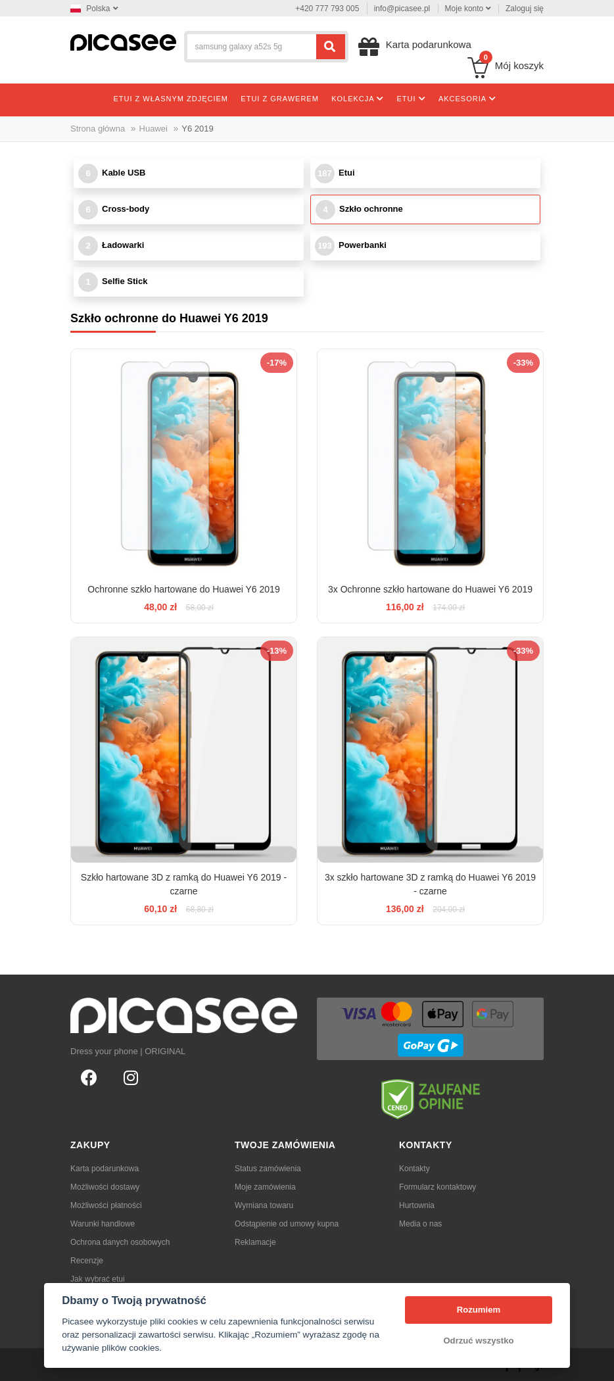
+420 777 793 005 (327, 8)
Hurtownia (417, 1205)
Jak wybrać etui (97, 1279)
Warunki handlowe (102, 1223)
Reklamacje (255, 1242)
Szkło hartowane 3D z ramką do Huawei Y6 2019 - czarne (184, 884)
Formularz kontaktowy (437, 1187)
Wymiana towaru (264, 1205)
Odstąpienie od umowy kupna (287, 1223)
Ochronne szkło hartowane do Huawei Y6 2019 (183, 589)
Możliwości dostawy (104, 1187)
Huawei (153, 128)
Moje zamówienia (265, 1187)
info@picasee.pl (402, 8)
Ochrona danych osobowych (120, 1242)
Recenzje (86, 1260)
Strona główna (97, 128)
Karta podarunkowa (104, 1168)
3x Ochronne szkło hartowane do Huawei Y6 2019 (430, 589)
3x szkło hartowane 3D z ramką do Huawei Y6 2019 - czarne (430, 884)
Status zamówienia (268, 1168)
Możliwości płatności (106, 1205)
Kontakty (414, 1168)
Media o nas (420, 1223)
